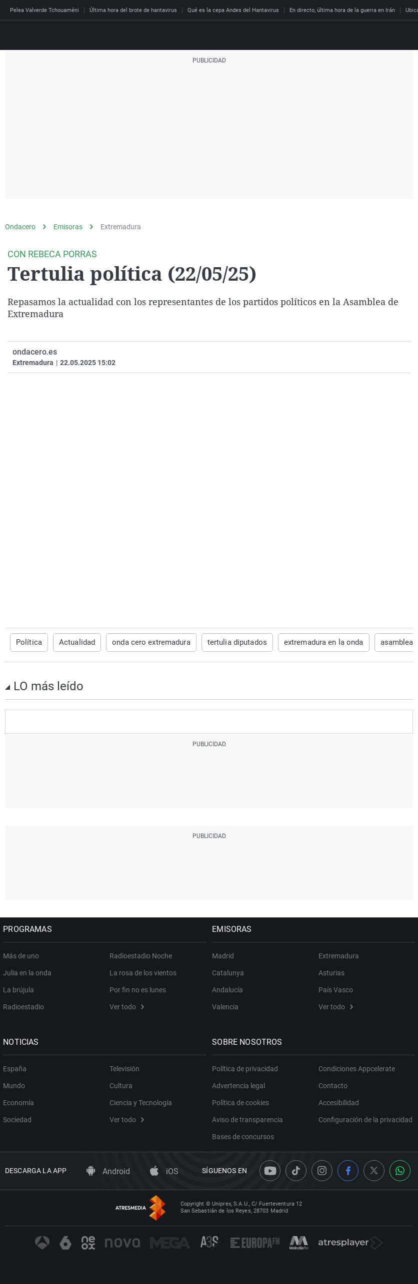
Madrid (225, 955)
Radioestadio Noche (141, 955)
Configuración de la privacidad (365, 1119)
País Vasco (335, 989)
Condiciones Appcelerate (356, 1068)
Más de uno (23, 955)
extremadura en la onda (309, 642)
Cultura (121, 1085)
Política (28, 642)
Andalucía (229, 989)
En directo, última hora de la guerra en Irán (342, 10)
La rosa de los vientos (143, 972)
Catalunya (230, 972)
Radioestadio (25, 1006)
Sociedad (19, 1119)
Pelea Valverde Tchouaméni (44, 10)
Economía (20, 1102)
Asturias (331, 972)
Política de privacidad (247, 1068)
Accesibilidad (338, 1102)
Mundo (16, 1085)
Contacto (333, 1085)
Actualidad (73, 642)
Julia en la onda (29, 972)
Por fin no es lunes (138, 989)
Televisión (125, 1068)
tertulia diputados (226, 642)
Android (108, 1171)
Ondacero (20, 227)
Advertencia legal (240, 1085)
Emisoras (68, 227)
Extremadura (120, 227)
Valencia (227, 1006)
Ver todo (127, 1006)
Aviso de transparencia (249, 1119)
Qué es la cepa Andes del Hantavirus (233, 10)
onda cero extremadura (145, 642)
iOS (164, 1171)
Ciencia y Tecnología (141, 1102)
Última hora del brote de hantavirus (133, 10)
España (16, 1068)
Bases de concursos (245, 1136)
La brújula (20, 989)
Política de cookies (242, 1102)
